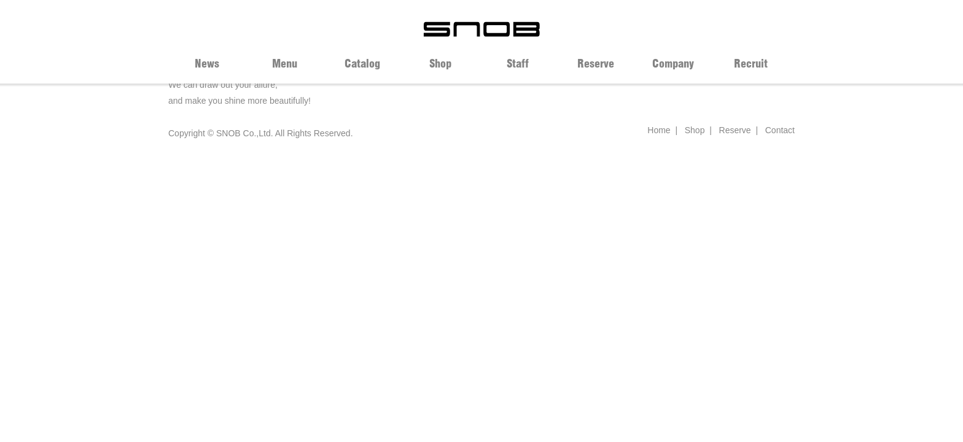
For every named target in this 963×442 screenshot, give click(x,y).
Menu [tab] (284, 63)
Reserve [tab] (595, 63)
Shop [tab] (440, 63)
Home (658, 130)
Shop (695, 130)
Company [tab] (673, 63)
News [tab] (207, 63)
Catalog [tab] (362, 63)
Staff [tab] (518, 63)
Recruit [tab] (751, 63)
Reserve (735, 130)
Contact (780, 130)
